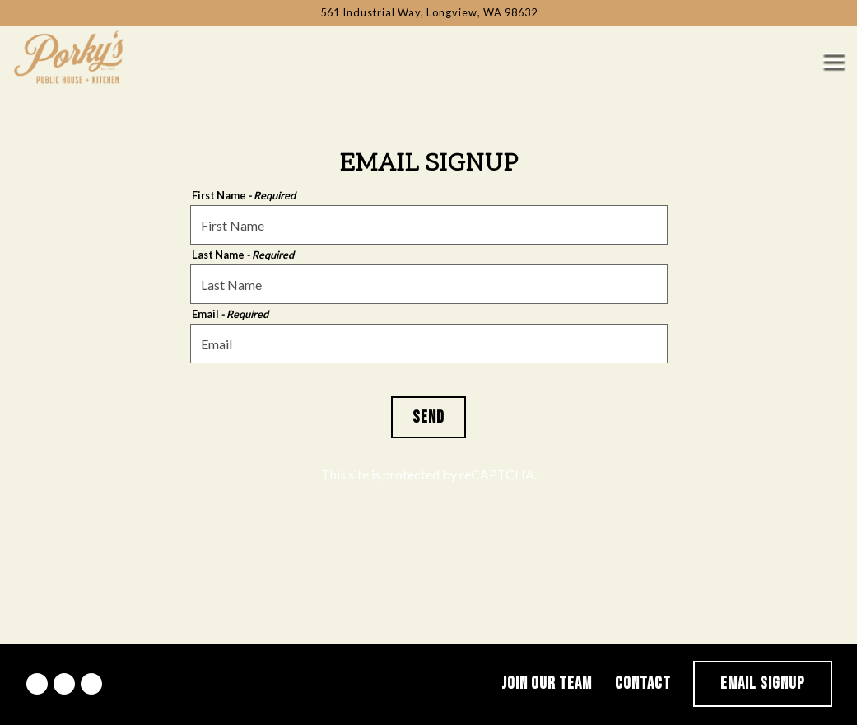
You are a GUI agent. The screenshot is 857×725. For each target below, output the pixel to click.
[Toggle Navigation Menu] (833, 60)
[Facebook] (37, 684)
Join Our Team (546, 683)
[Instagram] (64, 684)
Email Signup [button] (762, 683)
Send (428, 417)
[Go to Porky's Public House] (428, 13)
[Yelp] (91, 684)
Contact (643, 683)
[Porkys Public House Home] (70, 55)
